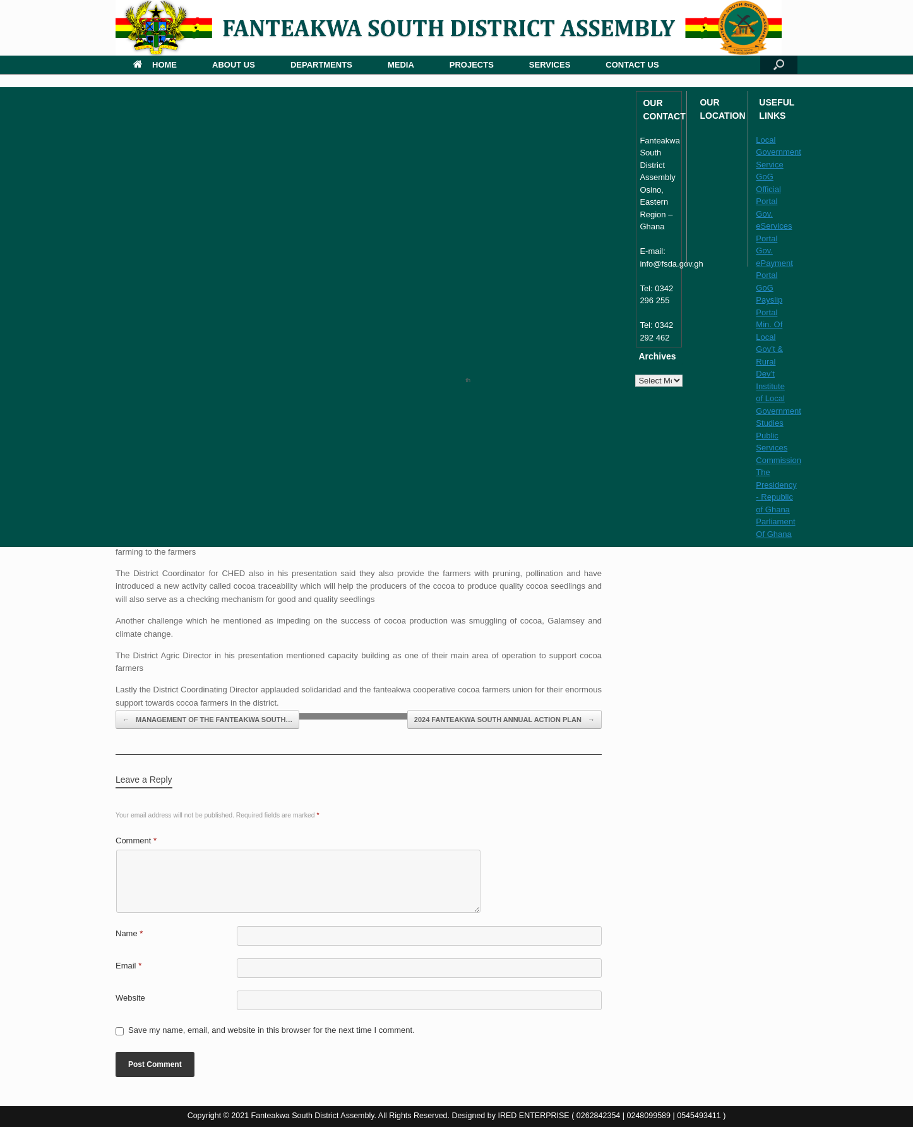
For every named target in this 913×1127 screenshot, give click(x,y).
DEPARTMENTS (321, 64)
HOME (155, 64)
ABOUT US (233, 64)
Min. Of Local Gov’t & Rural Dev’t (769, 349)
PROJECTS (472, 64)
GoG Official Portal (768, 189)
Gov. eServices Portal (774, 226)
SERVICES (550, 64)
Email (128, 965)
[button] (778, 65)
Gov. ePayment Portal (774, 263)
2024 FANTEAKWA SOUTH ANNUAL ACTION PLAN (504, 719)
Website (130, 998)
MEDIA (401, 64)
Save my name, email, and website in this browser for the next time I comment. (271, 1030)
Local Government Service (778, 152)
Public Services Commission (778, 448)
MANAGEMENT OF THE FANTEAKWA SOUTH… (207, 719)
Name (129, 933)
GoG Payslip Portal (769, 300)
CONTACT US (632, 64)
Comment (136, 840)
